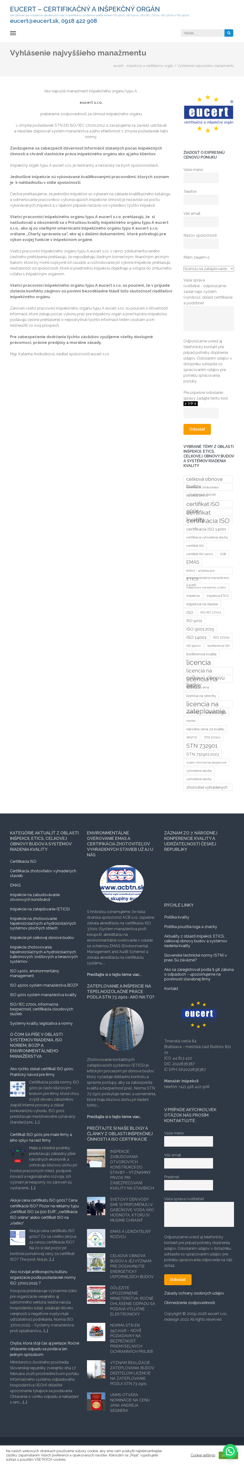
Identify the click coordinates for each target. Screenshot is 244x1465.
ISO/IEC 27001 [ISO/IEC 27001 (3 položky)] (210, 612)
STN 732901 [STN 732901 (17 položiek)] (202, 745)
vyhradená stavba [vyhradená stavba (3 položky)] (199, 771)
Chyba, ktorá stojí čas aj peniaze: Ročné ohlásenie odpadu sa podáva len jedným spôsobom (44, 1349)
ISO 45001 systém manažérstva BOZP (44, 985)
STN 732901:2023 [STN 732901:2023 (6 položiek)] (202, 754)
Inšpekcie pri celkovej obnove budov (42, 937)
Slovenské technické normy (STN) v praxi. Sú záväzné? (195, 957)
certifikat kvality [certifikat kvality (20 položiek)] (198, 512)
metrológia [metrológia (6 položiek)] (216, 712)
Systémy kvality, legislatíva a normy (41, 1023)
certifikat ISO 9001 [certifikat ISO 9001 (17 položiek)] (202, 504)
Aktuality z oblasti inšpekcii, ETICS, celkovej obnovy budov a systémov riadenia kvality (195, 941)
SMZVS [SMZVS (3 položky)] (191, 737)
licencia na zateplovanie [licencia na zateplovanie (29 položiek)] (205, 703)
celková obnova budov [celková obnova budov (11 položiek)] (204, 479)
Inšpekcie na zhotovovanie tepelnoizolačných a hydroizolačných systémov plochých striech (43, 923)
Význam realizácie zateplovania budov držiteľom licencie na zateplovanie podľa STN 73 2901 (132, 1373)
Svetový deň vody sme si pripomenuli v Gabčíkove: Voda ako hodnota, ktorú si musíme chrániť (132, 1210)
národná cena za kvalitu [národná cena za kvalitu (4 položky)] (205, 729)
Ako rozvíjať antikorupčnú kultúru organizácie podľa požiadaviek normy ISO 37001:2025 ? (43, 1277)
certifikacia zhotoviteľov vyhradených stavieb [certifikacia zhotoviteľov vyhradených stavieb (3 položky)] (202, 488)
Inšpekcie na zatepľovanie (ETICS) (40, 909)
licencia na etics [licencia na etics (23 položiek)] (201, 678)
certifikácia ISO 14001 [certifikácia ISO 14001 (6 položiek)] (206, 529)
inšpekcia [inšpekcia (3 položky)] (193, 595)
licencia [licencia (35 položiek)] (198, 662)
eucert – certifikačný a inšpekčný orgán (85, 9)
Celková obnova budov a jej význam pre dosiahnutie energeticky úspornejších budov (132, 1266)
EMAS (15, 885)
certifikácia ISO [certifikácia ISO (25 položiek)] (207, 520)
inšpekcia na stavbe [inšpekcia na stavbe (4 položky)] (202, 604)
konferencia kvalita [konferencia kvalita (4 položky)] (201, 654)
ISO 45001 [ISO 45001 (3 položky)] (193, 645)
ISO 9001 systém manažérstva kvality (43, 995)
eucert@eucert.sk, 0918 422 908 (53, 21)
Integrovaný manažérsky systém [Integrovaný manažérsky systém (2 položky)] (206, 587)
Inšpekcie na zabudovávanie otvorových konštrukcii (35, 897)
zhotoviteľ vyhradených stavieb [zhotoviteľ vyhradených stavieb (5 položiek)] (207, 788)
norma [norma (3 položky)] (190, 720)
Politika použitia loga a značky (190, 926)
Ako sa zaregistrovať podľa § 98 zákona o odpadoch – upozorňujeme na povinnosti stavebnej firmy (199, 974)
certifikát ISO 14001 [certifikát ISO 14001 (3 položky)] (199, 554)
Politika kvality (176, 917)
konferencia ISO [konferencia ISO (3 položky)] (219, 645)
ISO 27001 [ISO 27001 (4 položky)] (221, 637)
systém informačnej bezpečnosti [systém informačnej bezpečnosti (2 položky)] (206, 762)
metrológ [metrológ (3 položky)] (192, 712)
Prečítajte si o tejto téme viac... (114, 974)
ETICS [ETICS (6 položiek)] (192, 579)
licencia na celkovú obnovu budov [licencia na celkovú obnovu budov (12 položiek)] (205, 671)
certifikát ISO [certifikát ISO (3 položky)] (195, 545)
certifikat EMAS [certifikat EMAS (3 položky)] (197, 495)
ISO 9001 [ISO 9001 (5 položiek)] (194, 620)
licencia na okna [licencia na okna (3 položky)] (197, 687)
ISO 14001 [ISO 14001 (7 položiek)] (196, 637)
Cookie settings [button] (203, 1455)
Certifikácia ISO (23, 861)
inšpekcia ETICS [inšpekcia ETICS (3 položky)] (218, 595)
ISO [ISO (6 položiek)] (189, 612)
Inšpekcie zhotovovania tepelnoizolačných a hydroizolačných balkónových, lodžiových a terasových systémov (44, 954)
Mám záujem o (196, 257)
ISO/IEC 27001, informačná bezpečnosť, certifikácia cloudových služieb (41, 1009)
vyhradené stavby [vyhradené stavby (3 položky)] (199, 779)
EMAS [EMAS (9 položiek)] (192, 562)
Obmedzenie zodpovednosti (189, 1302)
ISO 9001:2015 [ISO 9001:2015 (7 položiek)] (200, 629)
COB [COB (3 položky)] (223, 554)
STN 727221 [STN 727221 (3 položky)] (212, 737)
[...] (37, 1122)
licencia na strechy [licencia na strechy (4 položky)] (201, 696)
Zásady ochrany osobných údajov (194, 1293)
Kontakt (171, 988)
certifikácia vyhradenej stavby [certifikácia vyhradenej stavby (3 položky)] (207, 537)
